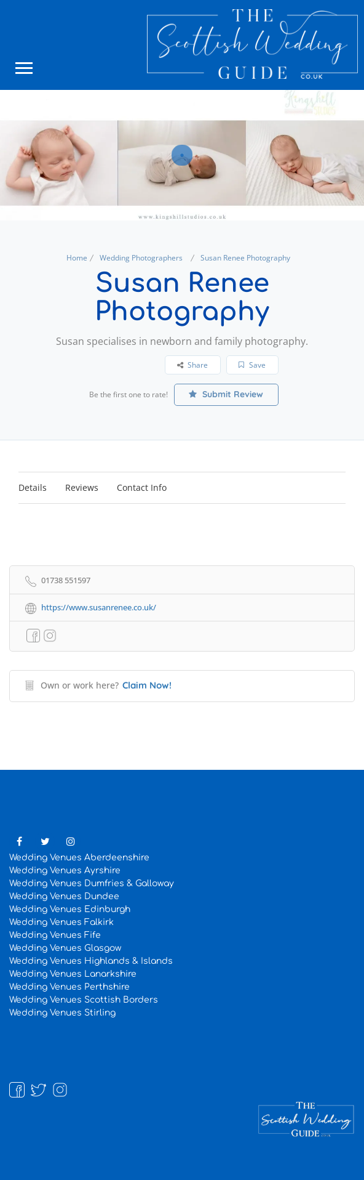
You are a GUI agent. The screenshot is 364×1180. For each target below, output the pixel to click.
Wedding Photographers (141, 258)
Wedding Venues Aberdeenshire (79, 857)
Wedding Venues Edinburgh (69, 909)
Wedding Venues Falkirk (61, 922)
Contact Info (142, 487)
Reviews (81, 487)
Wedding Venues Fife (55, 935)
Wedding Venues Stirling (62, 1012)
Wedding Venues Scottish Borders (83, 999)
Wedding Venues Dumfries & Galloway (91, 883)
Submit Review (226, 394)
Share (192, 365)
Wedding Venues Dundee (64, 896)
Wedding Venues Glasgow (65, 948)
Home (76, 258)
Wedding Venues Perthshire (69, 987)
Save (252, 365)
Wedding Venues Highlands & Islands (91, 961)
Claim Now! (147, 685)
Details (32, 487)
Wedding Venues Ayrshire (65, 870)
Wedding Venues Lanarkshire (72, 974)
